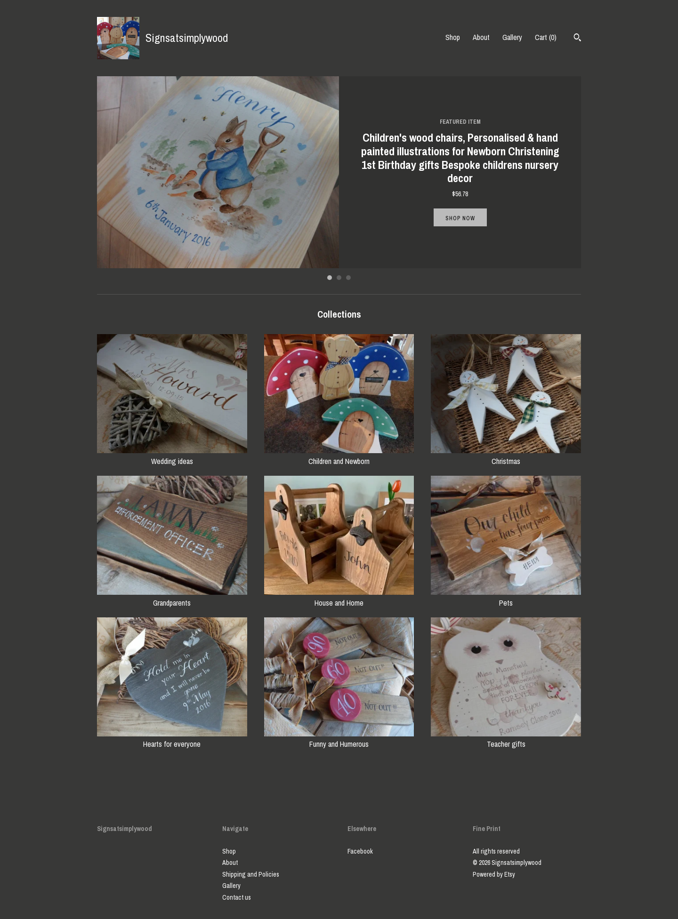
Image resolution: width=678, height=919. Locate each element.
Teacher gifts (506, 738)
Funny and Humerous (339, 738)
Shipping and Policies (250, 874)
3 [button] (348, 277)
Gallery (512, 37)
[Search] (577, 38)
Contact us (236, 897)
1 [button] (329, 277)
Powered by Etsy (494, 874)
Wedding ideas (172, 455)
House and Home (339, 597)
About (481, 37)
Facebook (360, 851)
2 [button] (339, 277)
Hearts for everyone (172, 738)
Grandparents (172, 597)
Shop (452, 37)
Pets (506, 597)
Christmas (506, 455)
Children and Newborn (339, 455)
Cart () (546, 37)
